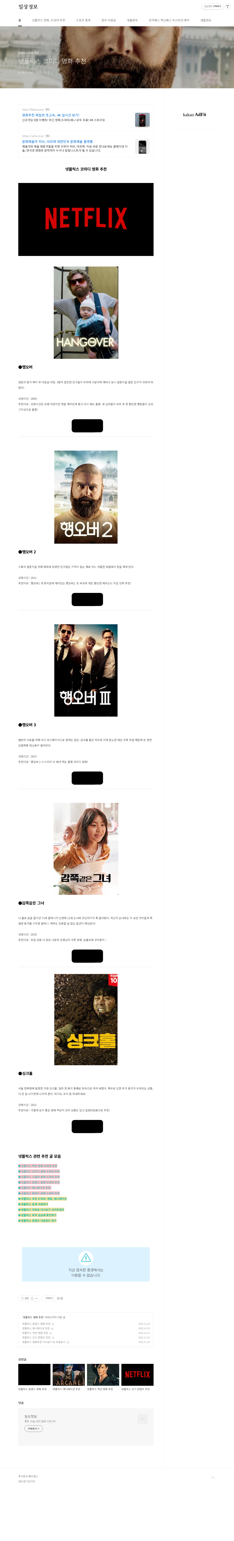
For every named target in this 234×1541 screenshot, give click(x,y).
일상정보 (28, 7)
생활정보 (205, 20)
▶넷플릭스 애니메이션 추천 (34, 1188)
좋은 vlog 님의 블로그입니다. (40, 1472)
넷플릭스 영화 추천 (33, 1317)
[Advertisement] (86, 1426)
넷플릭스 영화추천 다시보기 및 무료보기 (43, 1342)
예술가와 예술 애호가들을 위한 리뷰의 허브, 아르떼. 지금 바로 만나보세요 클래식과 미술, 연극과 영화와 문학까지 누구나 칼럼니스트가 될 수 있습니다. (75, 148)
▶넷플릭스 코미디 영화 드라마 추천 (39, 1171)
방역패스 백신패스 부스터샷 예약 (169, 20)
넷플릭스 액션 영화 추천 (35, 1333)
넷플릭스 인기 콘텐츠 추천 (36, 1337)
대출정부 (132, 20)
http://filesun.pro (33, 109)
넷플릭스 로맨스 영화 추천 (36, 1324)
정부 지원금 (108, 20)
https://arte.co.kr (33, 136)
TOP (213, 1529)
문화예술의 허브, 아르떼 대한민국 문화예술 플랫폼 (57, 141)
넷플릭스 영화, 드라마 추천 (48, 20)
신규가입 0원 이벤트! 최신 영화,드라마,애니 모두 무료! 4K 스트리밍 (63, 120)
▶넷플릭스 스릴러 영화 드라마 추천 (39, 1177)
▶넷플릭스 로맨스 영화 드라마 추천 (39, 1182)
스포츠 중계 (83, 20)
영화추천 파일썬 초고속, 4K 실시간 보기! (50, 115)
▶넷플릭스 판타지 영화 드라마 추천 (39, 1193)
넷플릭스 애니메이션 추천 (36, 1328)
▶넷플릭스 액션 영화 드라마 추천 (37, 1166)
